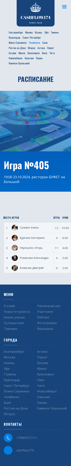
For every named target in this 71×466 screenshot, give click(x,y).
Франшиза (45, 329)
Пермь (39, 58)
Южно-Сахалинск (18, 42)
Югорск (31, 48)
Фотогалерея (47, 323)
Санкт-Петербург (32, 37)
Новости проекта (17, 312)
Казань (38, 32)
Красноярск (33, 53)
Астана (41, 48)
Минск (22, 53)
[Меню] (64, 6)
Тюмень (55, 32)
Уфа (46, 32)
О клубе (9, 306)
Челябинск (34, 42)
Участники (45, 312)
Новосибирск (15, 58)
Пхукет (50, 48)
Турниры (10, 329)
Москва (29, 32)
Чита (52, 53)
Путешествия (14, 323)
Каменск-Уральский (19, 63)
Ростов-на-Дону (17, 48)
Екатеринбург (16, 32)
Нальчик (29, 58)
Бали (45, 42)
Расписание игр (48, 306)
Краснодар (14, 37)
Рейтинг (43, 317)
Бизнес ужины (14, 317)
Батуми (12, 53)
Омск (44, 53)
